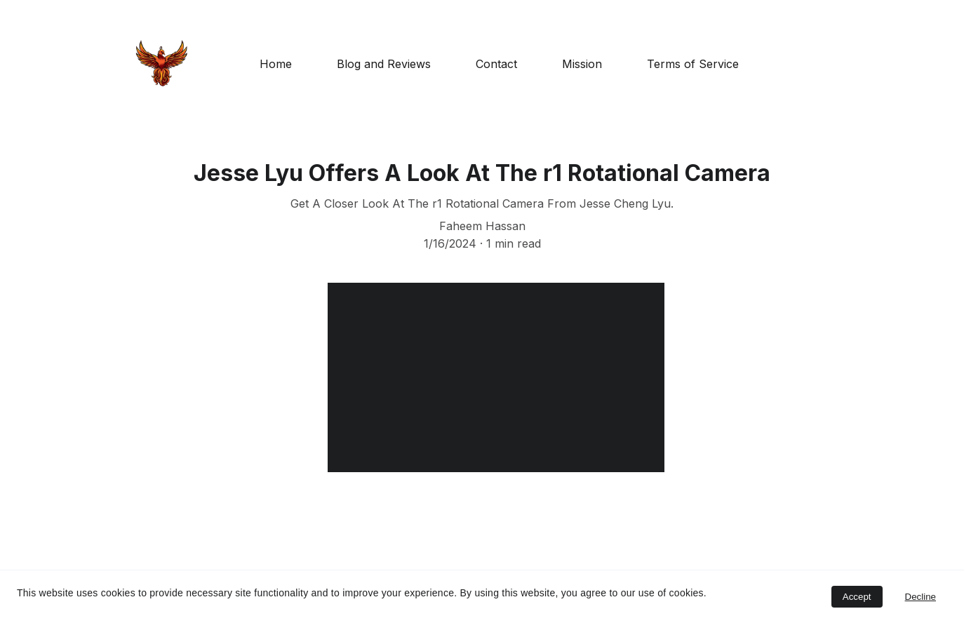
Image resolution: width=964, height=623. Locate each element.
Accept (857, 596)
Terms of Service (693, 64)
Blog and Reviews (384, 64)
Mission (582, 64)
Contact (496, 64)
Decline (920, 596)
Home (276, 64)
